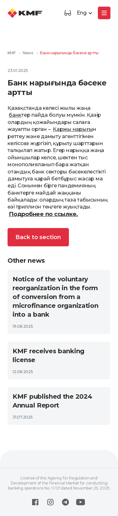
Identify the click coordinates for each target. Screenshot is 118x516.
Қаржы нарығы (73, 129)
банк (15, 115)
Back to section (38, 237)
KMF (11, 52)
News (28, 52)
